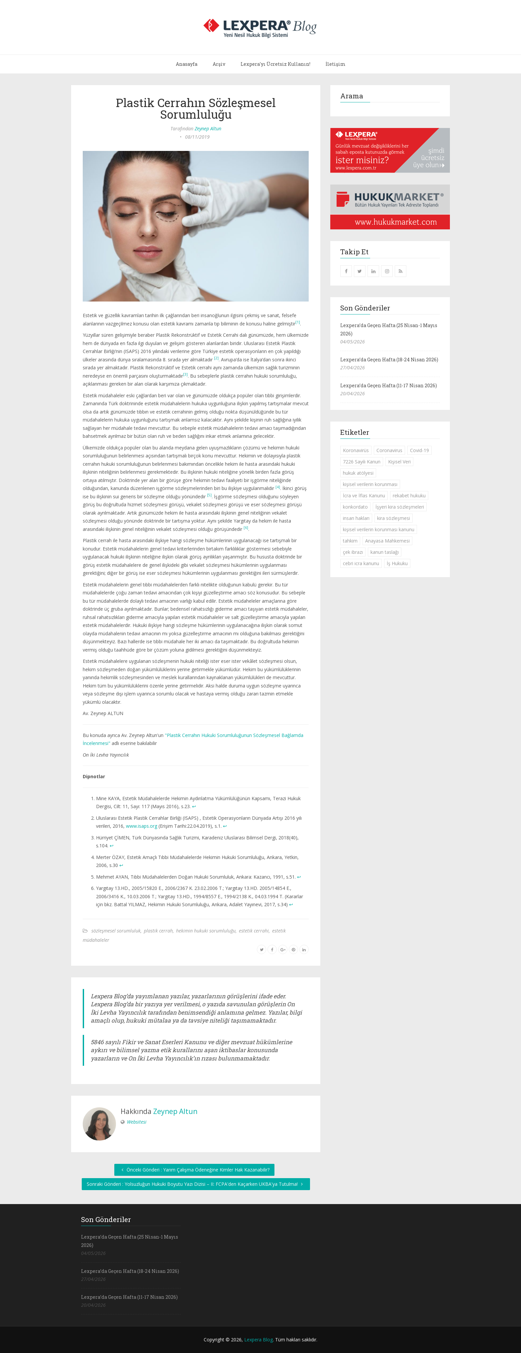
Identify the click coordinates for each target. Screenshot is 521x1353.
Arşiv (219, 64)
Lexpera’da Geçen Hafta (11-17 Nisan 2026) (388, 385)
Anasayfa (186, 64)
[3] (185, 374)
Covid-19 (419, 450)
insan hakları (356, 518)
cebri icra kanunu (361, 563)
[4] (277, 487)
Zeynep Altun (208, 128)
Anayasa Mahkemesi (387, 541)
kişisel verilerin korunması (370, 484)
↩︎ (194, 806)
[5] (209, 495)
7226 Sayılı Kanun (361, 461)
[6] (246, 527)
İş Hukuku (397, 563)
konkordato (355, 507)
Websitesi (137, 1122)
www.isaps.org (141, 826)
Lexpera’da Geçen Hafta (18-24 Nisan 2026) (389, 359)
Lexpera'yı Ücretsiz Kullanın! (275, 64)
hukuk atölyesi (358, 473)
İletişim (336, 64)
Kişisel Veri (399, 461)
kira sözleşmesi (393, 518)
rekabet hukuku (409, 495)
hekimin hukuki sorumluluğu (206, 930)
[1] (297, 322)
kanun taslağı (384, 552)
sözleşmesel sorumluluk (116, 930)
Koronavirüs (356, 450)
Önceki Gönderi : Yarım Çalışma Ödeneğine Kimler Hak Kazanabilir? (194, 1170)
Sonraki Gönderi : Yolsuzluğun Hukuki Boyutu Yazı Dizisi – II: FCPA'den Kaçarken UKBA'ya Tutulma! (196, 1184)
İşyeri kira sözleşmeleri (399, 507)
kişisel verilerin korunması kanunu (378, 529)
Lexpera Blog (258, 1339)
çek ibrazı (353, 552)
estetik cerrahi (254, 930)
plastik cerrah (158, 930)
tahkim (350, 541)
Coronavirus (389, 450)
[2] (216, 358)
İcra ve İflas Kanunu (364, 495)
